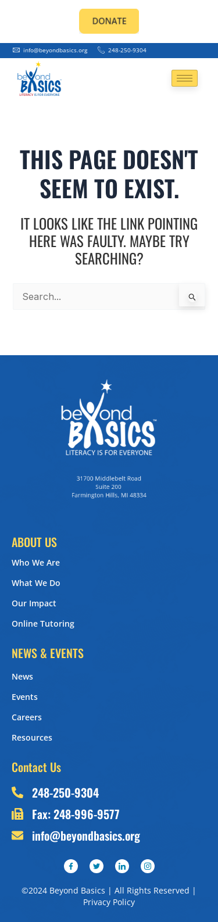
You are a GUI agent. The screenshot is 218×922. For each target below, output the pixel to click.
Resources (32, 737)
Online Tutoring (43, 623)
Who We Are (36, 562)
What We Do (36, 582)
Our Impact (34, 603)
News (22, 676)
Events (25, 696)
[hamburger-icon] (184, 78)
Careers (27, 717)
